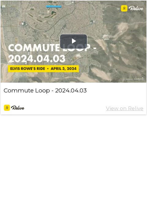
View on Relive (124, 108)
